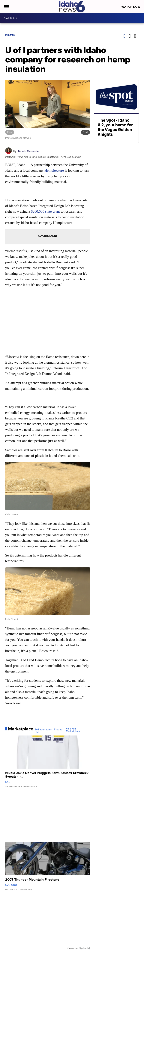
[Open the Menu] (6, 6)
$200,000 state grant (45, 211)
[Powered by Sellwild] (84, 948)
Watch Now (131, 6)
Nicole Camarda (28, 151)
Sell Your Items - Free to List (48, 731)
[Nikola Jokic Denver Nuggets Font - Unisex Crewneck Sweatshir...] (47, 763)
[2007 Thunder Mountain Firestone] (47, 868)
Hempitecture (54, 170)
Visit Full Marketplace (73, 730)
